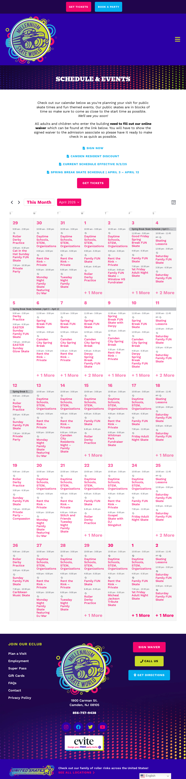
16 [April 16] (110, 385)
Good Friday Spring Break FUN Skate (140, 241)
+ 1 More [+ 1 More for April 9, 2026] (117, 375)
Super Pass (17, 669)
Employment (18, 661)
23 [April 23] (110, 465)
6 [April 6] (38, 303)
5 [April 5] (14, 303)
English (148, 776)
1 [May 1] (133, 545)
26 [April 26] (15, 545)
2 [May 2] (157, 545)
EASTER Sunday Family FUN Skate (21, 332)
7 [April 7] (61, 303)
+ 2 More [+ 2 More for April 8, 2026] (93, 375)
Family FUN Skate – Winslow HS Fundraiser (116, 277)
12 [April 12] (15, 385)
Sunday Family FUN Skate (21, 425)
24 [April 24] (134, 465)
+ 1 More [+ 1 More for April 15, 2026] (93, 455)
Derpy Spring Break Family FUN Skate (92, 360)
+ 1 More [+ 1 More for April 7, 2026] (69, 375)
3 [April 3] (133, 223)
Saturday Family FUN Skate (164, 260)
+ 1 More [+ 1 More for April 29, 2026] (93, 615)
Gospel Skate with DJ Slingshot (115, 520)
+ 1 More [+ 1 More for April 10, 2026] (141, 375)
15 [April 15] (86, 385)
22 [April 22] (86, 465)
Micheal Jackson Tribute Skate (114, 600)
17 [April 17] (134, 385)
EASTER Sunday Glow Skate (21, 348)
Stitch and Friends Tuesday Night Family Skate (67, 524)
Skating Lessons (161, 242)
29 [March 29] (15, 223)
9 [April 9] (109, 303)
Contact (14, 691)
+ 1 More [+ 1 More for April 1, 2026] (93, 293)
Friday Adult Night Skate (140, 438)
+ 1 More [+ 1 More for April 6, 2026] (46, 375)
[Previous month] (12, 202)
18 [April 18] (158, 385)
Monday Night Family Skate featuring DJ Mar (43, 285)
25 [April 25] (158, 465)
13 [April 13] (39, 385)
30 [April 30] (110, 545)
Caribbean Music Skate (21, 594)
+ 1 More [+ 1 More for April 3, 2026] (141, 293)
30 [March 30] (39, 223)
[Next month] (19, 202)
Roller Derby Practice (18, 240)
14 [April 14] (62, 385)
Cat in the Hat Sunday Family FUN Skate (21, 256)
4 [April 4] (157, 223)
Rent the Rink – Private (43, 262)
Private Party (18, 270)
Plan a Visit (17, 654)
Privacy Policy (19, 698)
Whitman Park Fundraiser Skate (115, 440)
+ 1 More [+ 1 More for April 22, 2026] (93, 535)
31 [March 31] (62, 223)
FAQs (12, 683)
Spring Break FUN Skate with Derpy (115, 321)
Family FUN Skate (92, 260)
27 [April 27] (39, 545)
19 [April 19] (15, 465)
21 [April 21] (62, 465)
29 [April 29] (87, 545)
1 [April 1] (85, 223)
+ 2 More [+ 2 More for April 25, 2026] (165, 535)
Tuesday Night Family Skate (66, 282)
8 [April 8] (85, 303)
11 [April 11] (157, 303)
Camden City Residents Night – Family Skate (67, 444)
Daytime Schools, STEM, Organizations (46, 241)
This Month (39, 202)
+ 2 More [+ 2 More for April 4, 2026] (165, 293)
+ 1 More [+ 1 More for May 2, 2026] (165, 615)
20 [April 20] (39, 465)
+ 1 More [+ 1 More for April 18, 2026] (165, 455)
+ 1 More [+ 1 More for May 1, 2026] (141, 615)
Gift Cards (16, 676)
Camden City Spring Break (44, 343)
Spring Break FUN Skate (44, 324)
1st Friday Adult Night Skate (140, 273)
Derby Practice (18, 318)
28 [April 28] (63, 545)
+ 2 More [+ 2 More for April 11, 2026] (165, 375)
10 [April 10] (134, 303)
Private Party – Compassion (21, 515)
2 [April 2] (109, 223)
